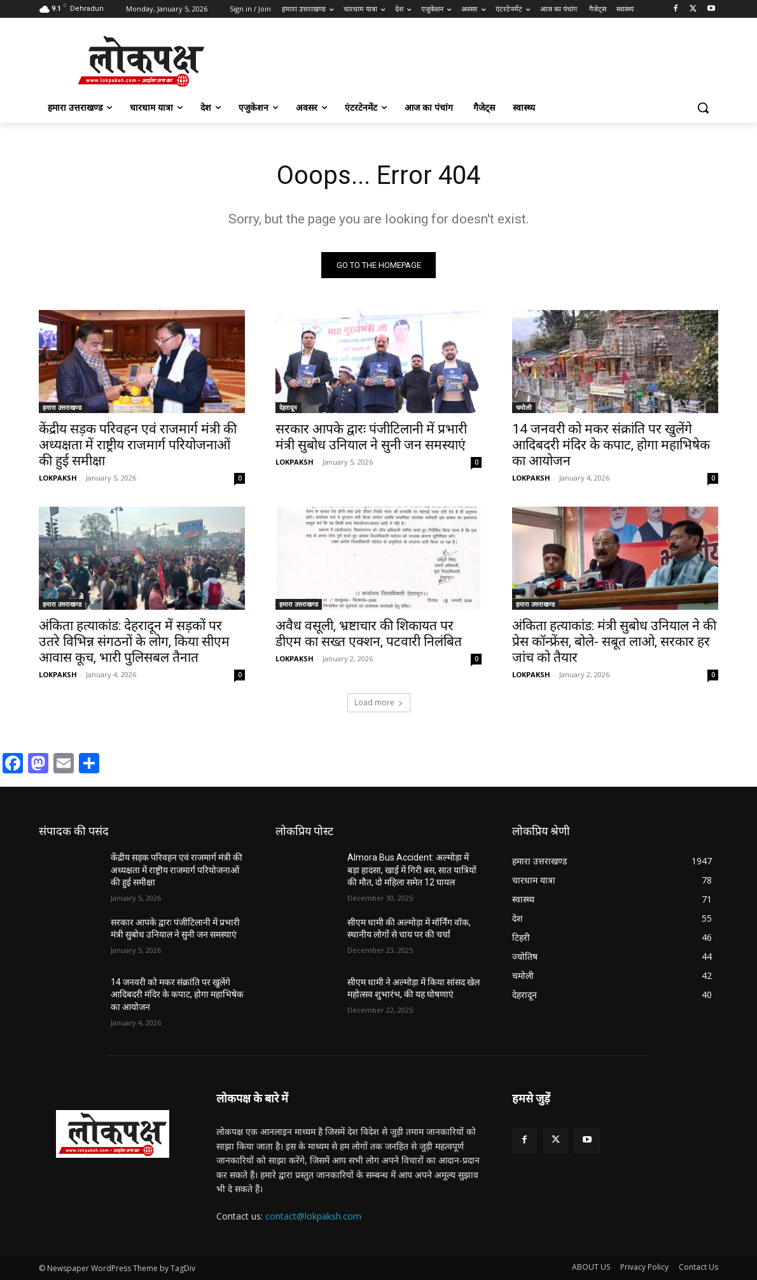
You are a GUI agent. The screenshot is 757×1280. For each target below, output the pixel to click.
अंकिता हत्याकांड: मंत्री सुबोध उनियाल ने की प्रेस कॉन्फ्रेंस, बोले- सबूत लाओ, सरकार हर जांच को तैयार (614, 641)
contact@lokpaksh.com (313, 1216)
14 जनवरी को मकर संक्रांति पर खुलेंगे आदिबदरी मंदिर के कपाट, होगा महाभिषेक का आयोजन (611, 444)
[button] (703, 107)
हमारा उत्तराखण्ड (62, 407)
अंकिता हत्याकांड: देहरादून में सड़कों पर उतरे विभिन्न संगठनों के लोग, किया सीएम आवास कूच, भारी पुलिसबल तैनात (134, 641)
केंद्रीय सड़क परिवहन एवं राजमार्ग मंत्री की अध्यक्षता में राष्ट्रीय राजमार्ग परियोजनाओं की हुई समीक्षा (138, 444)
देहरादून (288, 407)
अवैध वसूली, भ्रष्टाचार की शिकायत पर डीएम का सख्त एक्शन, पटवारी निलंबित (368, 633)
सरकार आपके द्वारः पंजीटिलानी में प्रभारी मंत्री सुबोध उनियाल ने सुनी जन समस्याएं (371, 437)
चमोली (524, 407)
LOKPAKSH (58, 477)
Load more (378, 702)
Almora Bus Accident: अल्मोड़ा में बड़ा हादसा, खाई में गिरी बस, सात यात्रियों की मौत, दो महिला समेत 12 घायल (411, 869)
